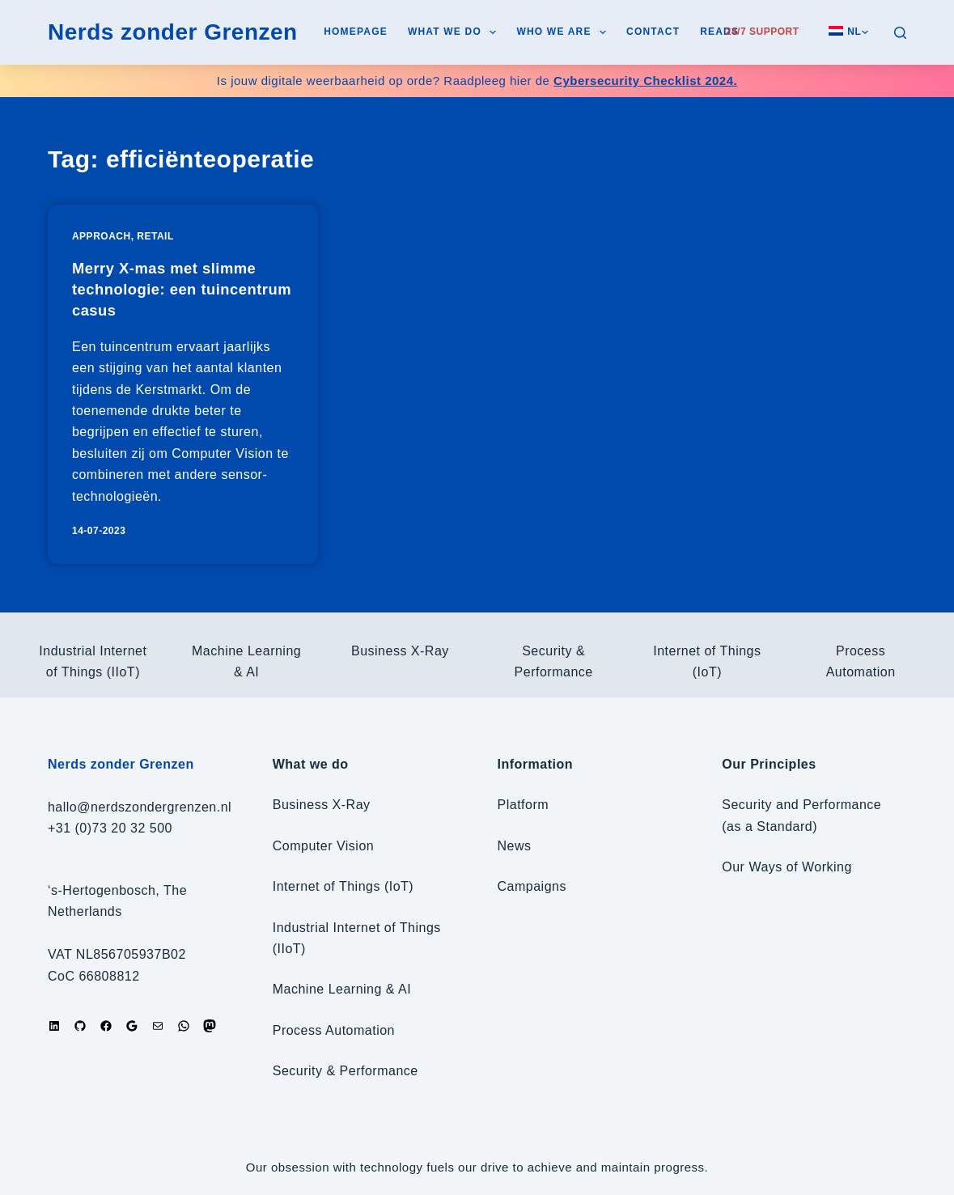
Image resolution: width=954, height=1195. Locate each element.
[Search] (900, 33)
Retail (155, 236)
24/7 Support (762, 31)
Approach (101, 236)
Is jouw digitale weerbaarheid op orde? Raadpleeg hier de (477, 80)
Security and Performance (801, 804)
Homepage (356, 31)
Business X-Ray (400, 651)
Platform (523, 804)
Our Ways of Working (787, 867)
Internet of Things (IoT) (343, 886)
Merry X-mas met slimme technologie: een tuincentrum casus (172, 289)
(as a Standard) (769, 826)
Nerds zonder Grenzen (173, 31)
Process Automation (334, 1030)
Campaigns (532, 886)
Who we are (564, 32)
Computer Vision (323, 846)
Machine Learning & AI (342, 989)
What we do (455, 32)
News (515, 846)
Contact (653, 31)
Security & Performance (345, 1071)
